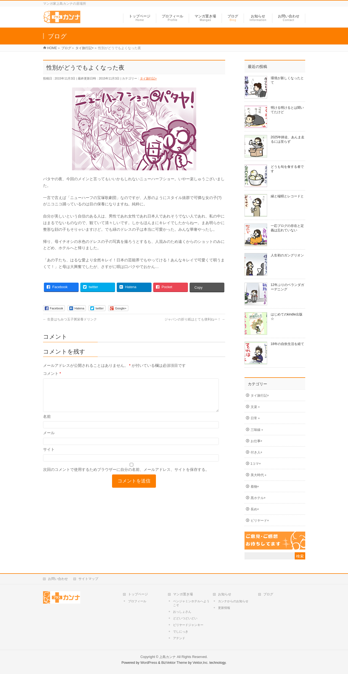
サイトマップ (88, 579)
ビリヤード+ (260, 520)
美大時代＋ (259, 475)
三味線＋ (257, 430)
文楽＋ (256, 407)
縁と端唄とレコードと (287, 196)
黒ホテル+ (258, 498)
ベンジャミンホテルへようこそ (191, 603)
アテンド (179, 638)
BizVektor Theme (174, 663)
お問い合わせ (58, 579)
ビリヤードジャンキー (188, 625)
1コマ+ (256, 464)
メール (49, 439)
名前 (47, 423)
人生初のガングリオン (287, 255)
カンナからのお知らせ (233, 601)
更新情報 (224, 607)
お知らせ (224, 594)
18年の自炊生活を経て (287, 344)
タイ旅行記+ (148, 78)
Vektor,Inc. (201, 663)
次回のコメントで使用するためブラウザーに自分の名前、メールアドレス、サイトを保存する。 (126, 476)
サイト (49, 456)
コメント (52, 373)
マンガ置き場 (183, 594)
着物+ (255, 487)
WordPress (148, 663)
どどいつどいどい (185, 618)
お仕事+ (256, 441)
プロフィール (137, 601)
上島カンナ (167, 657)
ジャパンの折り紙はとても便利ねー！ (194, 319)
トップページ (138, 594)
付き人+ (256, 452)
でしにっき (180, 631)
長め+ (255, 509)
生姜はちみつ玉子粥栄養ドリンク (70, 319)
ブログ (268, 594)
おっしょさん (182, 611)
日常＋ (256, 418)
